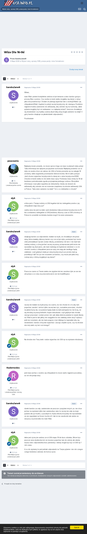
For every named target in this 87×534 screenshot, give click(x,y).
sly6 (13, 198)
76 (13, 181)
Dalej (13, 79)
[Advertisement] (43, 31)
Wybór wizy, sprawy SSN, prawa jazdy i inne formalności (43, 61)
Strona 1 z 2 (27, 79)
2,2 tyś (13, 388)
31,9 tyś (13, 218)
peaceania (13, 161)
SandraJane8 (20, 59)
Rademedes (13, 368)
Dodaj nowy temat (76, 69)
